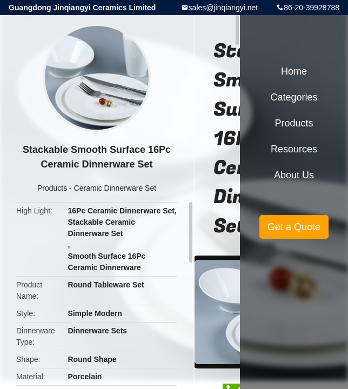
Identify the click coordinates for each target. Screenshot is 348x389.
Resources (294, 149)
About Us (294, 175)
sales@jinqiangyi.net (223, 7)
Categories (293, 97)
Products (52, 188)
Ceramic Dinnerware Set (115, 188)
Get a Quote (293, 227)
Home (294, 71)
